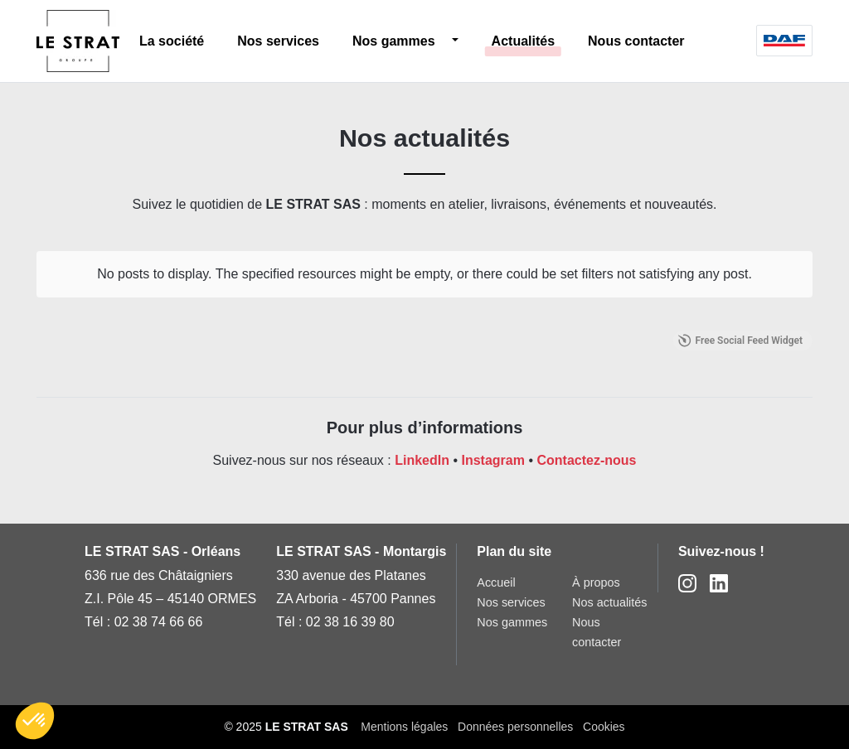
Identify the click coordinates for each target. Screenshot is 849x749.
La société (171, 41)
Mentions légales (404, 726)
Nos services (278, 41)
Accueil (496, 582)
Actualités (523, 41)
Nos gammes (393, 41)
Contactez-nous (586, 460)
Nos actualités (609, 602)
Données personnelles (515, 726)
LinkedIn (422, 460)
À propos (596, 582)
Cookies (604, 726)
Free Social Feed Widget (740, 340)
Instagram (492, 460)
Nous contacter (636, 41)
